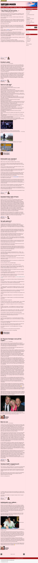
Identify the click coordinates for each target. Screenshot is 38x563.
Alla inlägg (2, 7)
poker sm (27, 45)
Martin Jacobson (28, 38)
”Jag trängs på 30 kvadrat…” (10, 11)
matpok (10, 222)
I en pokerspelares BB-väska (30, 14)
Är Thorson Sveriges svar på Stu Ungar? (11, 339)
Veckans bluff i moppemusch (10, 464)
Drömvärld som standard (9, 159)
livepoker (27, 37)
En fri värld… (28, 13)
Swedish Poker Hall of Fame (10, 197)
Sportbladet (15, 7)
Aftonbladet (7, 7)
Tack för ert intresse (29, 10)
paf (26, 42)
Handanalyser (28, 17)
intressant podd (15, 176)
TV (23, 7)
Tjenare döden (28, 23)
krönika (8, 29)
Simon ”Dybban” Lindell (12, 465)
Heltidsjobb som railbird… (9, 502)
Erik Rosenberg (11, 63)
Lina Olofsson (10, 341)
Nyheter (11, 7)
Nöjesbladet (20, 7)
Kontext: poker (5, 62)
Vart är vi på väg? (6, 84)
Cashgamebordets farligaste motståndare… (30, 19)
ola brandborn (28, 41)
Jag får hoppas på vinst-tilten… (30, 22)
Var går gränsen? (6, 221)
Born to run (4, 422)
